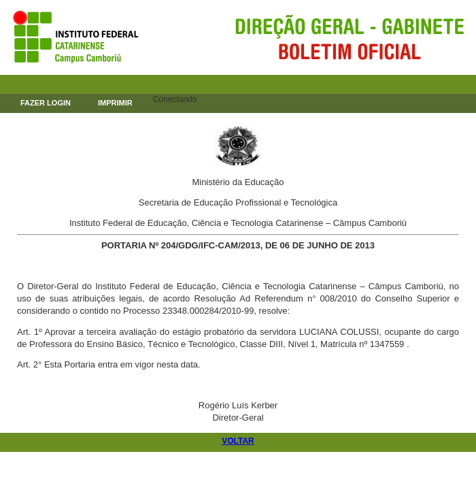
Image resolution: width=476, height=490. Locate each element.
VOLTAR (238, 441)
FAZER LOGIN (45, 103)
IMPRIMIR (115, 103)
